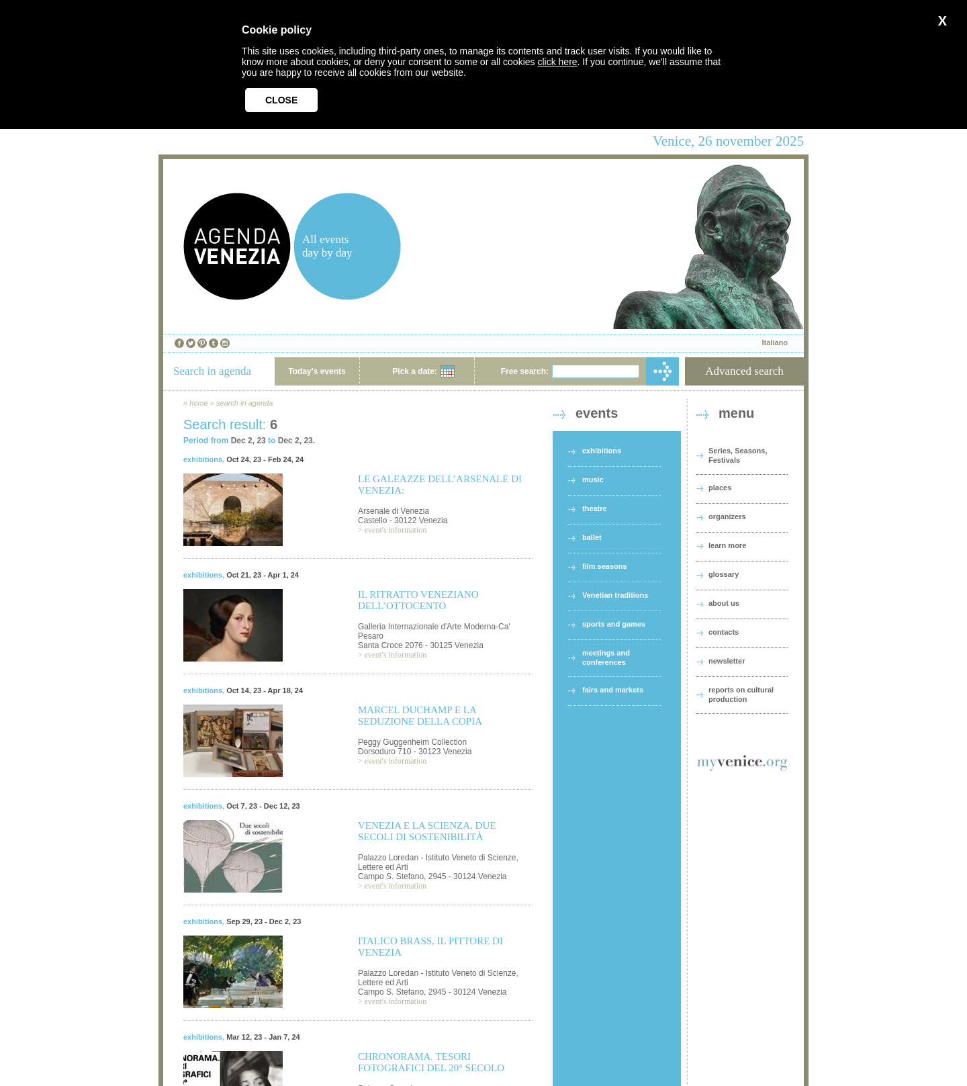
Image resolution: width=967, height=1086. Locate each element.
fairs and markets (612, 690)
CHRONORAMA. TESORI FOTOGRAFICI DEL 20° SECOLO (431, 1062)
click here (557, 61)
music (593, 480)
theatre (594, 508)
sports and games (613, 624)
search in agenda (244, 403)
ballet (592, 537)
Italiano (775, 342)
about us (723, 603)
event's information (395, 530)
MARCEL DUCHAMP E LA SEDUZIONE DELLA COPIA (420, 716)
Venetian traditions (615, 595)
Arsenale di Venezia (393, 511)
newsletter (726, 661)
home (198, 403)
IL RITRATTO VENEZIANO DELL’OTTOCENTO (418, 600)
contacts (723, 632)
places (719, 488)
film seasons (604, 566)
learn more (727, 545)
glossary (723, 574)
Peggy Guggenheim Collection (412, 742)
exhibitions (202, 459)
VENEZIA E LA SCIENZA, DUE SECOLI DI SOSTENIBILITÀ (427, 831)
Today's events (316, 371)
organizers (727, 516)
